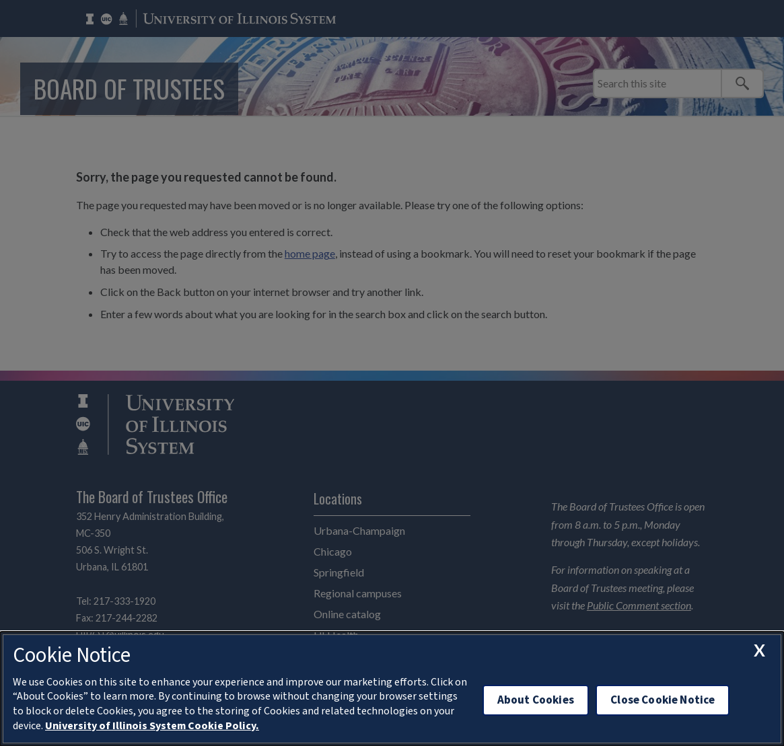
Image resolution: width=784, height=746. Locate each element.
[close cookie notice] (759, 649)
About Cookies (535, 700)
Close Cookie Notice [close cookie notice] (662, 700)
